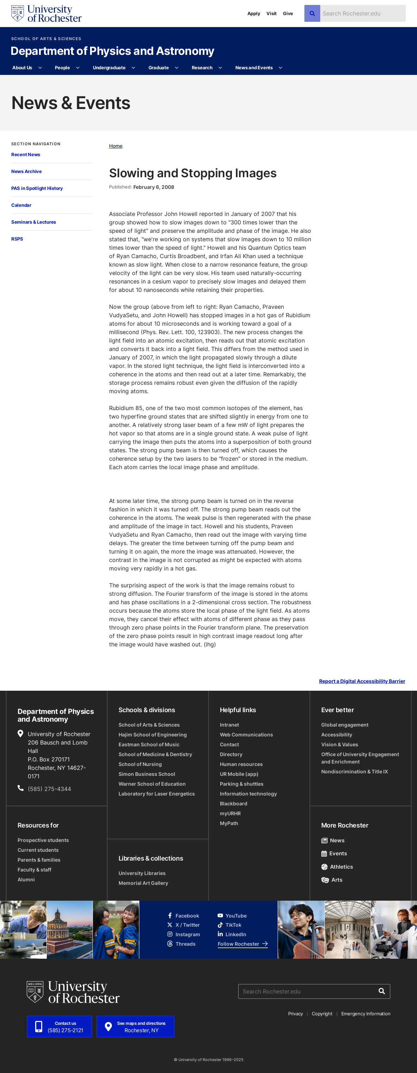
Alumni (26, 879)
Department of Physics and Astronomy (113, 51)
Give (288, 13)
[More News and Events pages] (280, 68)
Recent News (25, 154)
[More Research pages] (220, 68)
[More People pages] (78, 68)
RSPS (17, 239)
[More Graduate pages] (177, 68)
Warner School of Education (152, 783)
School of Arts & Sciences (46, 38)
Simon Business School (147, 774)
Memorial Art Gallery (143, 883)
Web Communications (246, 734)
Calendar (21, 205)
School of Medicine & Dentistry (155, 754)
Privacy (295, 1013)
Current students (38, 850)
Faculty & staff (34, 869)
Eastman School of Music (149, 744)
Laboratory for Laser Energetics (157, 793)
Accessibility (336, 734)
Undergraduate (109, 67)
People (62, 67)
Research (202, 67)
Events (334, 853)
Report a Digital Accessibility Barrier (362, 681)
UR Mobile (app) (239, 774)
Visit (271, 13)
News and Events (254, 67)
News (333, 840)
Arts (332, 879)
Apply (253, 13)
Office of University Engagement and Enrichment (360, 758)
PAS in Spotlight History (37, 188)
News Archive (26, 171)
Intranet (229, 724)
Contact (229, 744)
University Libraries (142, 873)
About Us (22, 67)
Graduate (159, 67)
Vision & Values (339, 744)
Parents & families (39, 859)
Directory (231, 754)
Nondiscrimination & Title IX (354, 771)
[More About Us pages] (40, 68)
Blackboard (233, 803)
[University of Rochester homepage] (46, 13)
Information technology (248, 793)
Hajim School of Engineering (153, 734)
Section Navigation (36, 144)
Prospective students (43, 840)
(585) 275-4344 (49, 789)
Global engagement (344, 724)
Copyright (322, 1013)
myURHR (230, 813)
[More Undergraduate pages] (133, 68)
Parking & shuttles (242, 783)
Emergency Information (366, 1013)
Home (115, 145)
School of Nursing (140, 764)
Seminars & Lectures (33, 222)
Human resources (241, 764)
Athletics (337, 866)
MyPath (229, 823)
